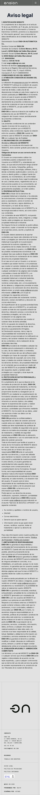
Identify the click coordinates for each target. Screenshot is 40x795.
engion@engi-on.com (11, 748)
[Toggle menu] (35, 3)
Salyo (19, 788)
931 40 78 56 (9, 745)
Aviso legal (8, 766)
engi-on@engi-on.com (29, 290)
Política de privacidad (13, 769)
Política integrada (11, 771)
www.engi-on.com (25, 66)
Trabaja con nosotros (12, 759)
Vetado (17, 791)
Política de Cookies (21, 540)
